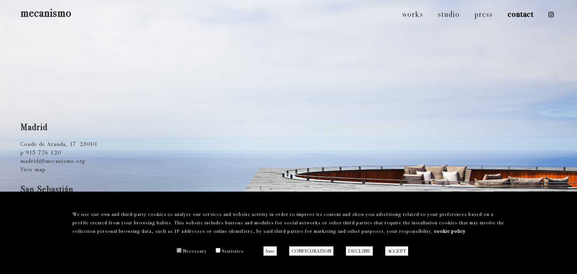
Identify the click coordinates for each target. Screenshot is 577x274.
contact (520, 14)
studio (449, 14)
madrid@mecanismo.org (52, 160)
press (483, 14)
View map (33, 169)
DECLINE (359, 251)
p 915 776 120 (40, 152)
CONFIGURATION (311, 251)
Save (270, 251)
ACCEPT (396, 251)
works (412, 14)
